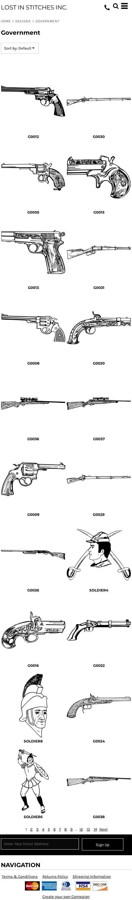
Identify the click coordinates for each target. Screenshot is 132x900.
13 (88, 829)
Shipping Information (92, 876)
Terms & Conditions (20, 876)
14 (95, 829)
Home (6, 21)
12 (81, 829)
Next (103, 829)
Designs (23, 21)
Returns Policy (55, 876)
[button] (116, 6)
